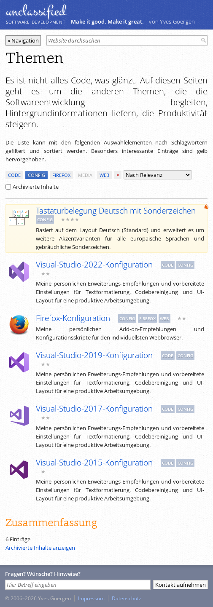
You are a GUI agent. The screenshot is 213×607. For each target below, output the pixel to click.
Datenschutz (126, 598)
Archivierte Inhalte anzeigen (40, 547)
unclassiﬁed (36, 11)
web (104, 175)
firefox (61, 175)
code (14, 175)
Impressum (91, 598)
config (36, 175)
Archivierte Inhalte (32, 186)
